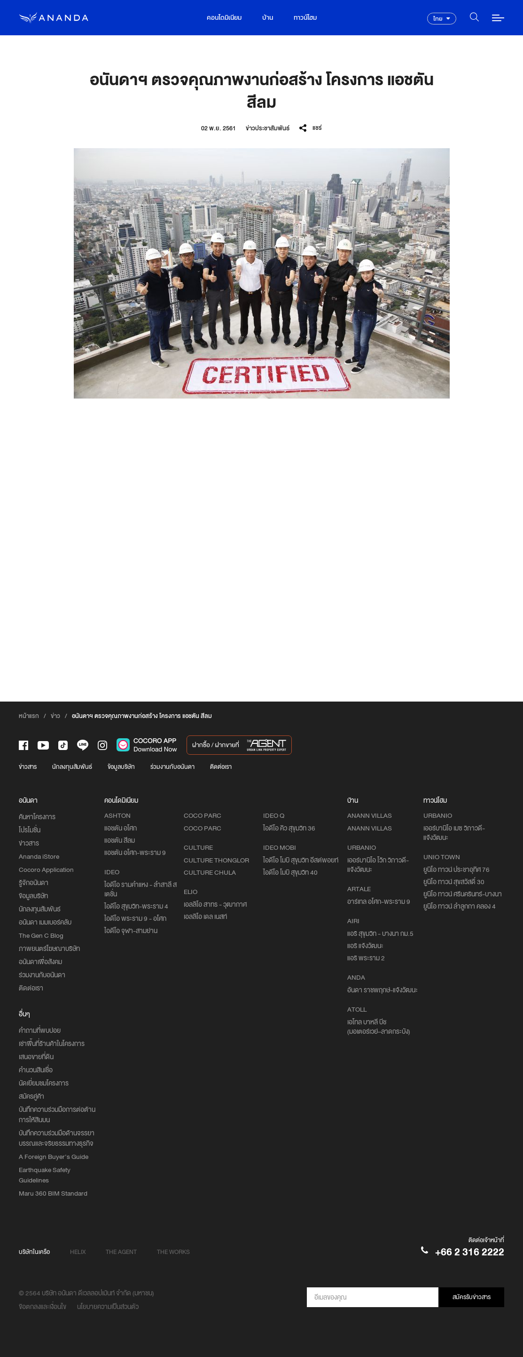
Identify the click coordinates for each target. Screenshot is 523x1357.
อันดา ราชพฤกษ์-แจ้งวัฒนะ (382, 990)
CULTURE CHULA (210, 872)
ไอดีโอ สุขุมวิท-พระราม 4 (136, 906)
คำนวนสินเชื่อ (36, 1070)
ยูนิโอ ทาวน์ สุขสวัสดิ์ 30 (453, 881)
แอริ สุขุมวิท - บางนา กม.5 (380, 933)
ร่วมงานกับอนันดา (172, 767)
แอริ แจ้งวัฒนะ (365, 945)
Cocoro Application (46, 869)
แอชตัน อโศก (120, 828)
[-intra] (102, 745)
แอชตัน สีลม (119, 840)
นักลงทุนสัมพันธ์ (72, 767)
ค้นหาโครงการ (37, 816)
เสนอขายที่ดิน (36, 1056)
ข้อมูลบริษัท (121, 767)
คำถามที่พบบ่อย (40, 1030)
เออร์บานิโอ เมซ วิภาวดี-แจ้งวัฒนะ (454, 832)
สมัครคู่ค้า (31, 1096)
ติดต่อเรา (221, 767)
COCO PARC (202, 828)
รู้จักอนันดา (33, 882)
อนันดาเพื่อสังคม (40, 961)
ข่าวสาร (28, 767)
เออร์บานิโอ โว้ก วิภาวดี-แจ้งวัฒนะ (378, 864)
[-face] (23, 745)
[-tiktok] (63, 745)
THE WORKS (173, 1252)
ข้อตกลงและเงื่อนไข (42, 1306)
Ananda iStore (39, 856)
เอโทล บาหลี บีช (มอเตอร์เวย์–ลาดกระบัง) (378, 1026)
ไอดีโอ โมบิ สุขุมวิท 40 (290, 872)
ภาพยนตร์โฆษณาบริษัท (49, 948)
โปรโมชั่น (29, 830)
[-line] (82, 745)
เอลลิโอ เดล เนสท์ (205, 916)
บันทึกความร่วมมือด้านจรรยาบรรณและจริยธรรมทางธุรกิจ (56, 1138)
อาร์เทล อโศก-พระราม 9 (378, 901)
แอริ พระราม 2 (366, 958)
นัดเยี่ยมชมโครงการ (44, 1083)
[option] (262, 273)
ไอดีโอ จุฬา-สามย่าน (130, 930)
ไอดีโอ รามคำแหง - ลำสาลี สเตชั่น (140, 889)
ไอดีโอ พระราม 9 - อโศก (135, 918)
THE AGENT (121, 1252)
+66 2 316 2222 (469, 1252)
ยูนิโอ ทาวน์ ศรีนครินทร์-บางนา (462, 894)
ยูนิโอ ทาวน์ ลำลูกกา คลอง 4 (459, 906)
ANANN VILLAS (369, 828)
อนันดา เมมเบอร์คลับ (45, 922)
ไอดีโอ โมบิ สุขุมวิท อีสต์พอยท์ (300, 860)
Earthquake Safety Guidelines (44, 1175)
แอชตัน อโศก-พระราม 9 (135, 852)
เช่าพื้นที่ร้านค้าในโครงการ (52, 1043)
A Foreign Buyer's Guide (53, 1156)
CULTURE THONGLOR (216, 860)
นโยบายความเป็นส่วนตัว (108, 1306)
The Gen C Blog (41, 935)
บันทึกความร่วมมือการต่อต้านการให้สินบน (57, 1115)
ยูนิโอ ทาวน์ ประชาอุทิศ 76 (456, 869)
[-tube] (43, 745)
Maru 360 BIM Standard (53, 1193)
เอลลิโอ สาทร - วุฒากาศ (215, 904)
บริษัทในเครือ (34, 1252)
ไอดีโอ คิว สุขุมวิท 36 (289, 828)
